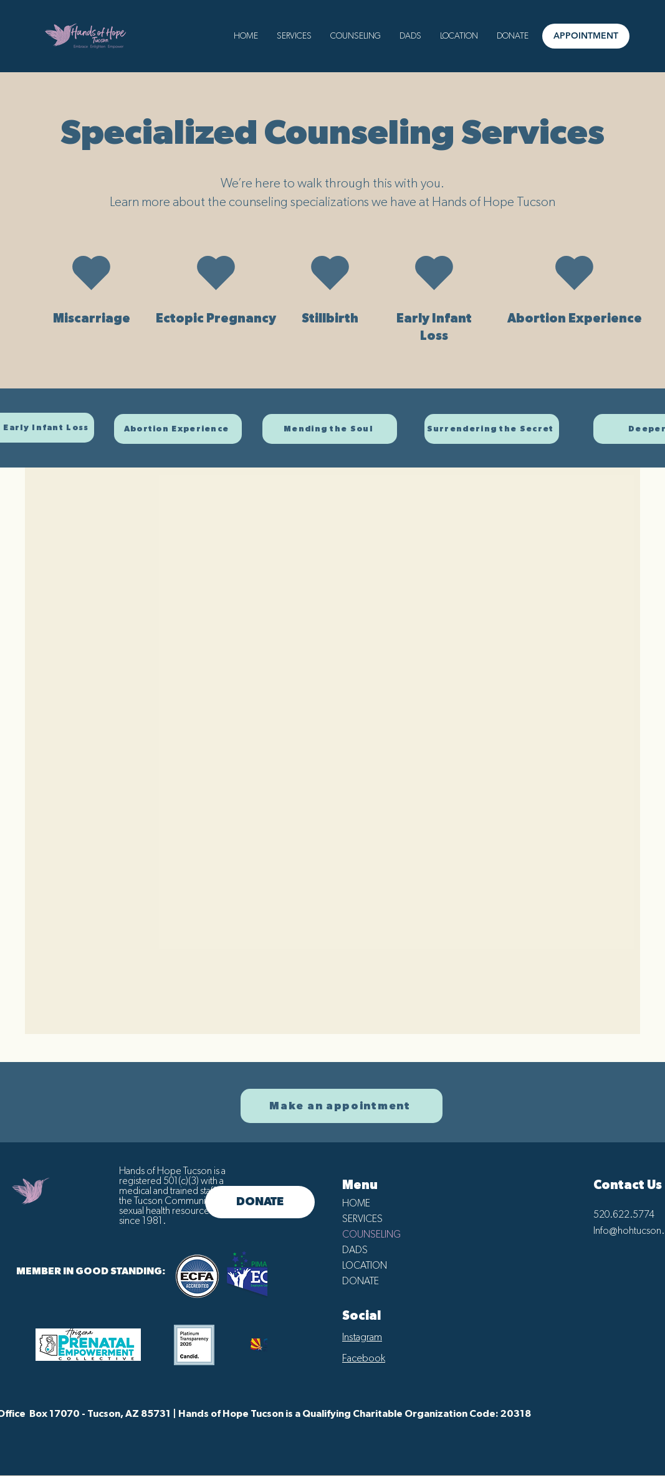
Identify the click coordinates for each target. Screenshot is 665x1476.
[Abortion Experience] (178, 429)
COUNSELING (371, 1234)
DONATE (360, 1281)
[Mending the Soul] (329, 429)
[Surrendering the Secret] (491, 429)
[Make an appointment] (342, 1106)
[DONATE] (260, 1202)
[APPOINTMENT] (585, 36)
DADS (355, 1250)
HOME (356, 1203)
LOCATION (364, 1266)
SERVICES (362, 1219)
